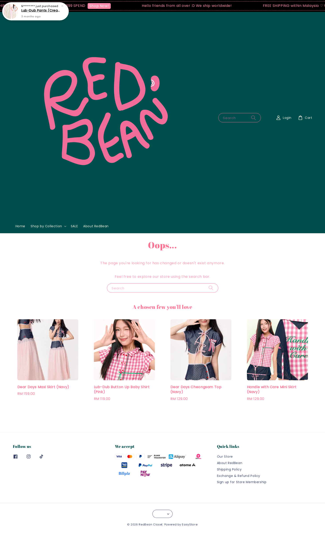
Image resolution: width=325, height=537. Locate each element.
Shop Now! (102, 5)
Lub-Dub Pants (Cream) (40, 10)
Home (20, 226)
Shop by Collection (46, 226)
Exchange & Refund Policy (238, 476)
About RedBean (96, 226)
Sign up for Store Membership (242, 482)
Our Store (225, 457)
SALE (74, 226)
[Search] (253, 117)
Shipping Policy (229, 469)
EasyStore (190, 524)
